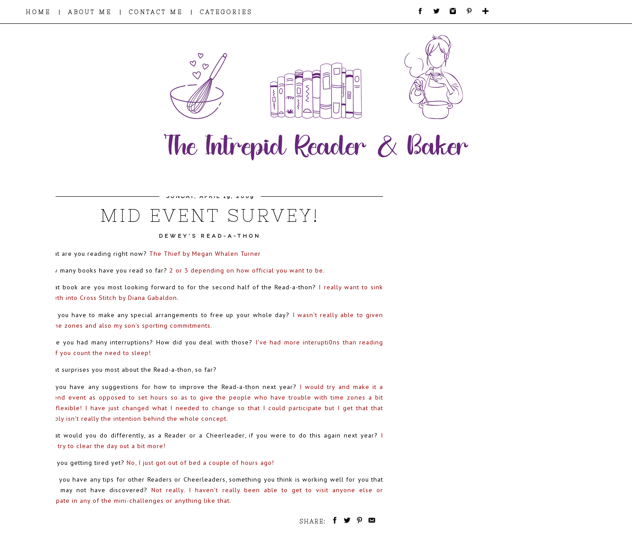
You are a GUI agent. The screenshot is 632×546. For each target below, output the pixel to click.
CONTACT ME (156, 12)
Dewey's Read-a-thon (210, 236)
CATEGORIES (226, 12)
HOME (38, 12)
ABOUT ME (90, 12)
